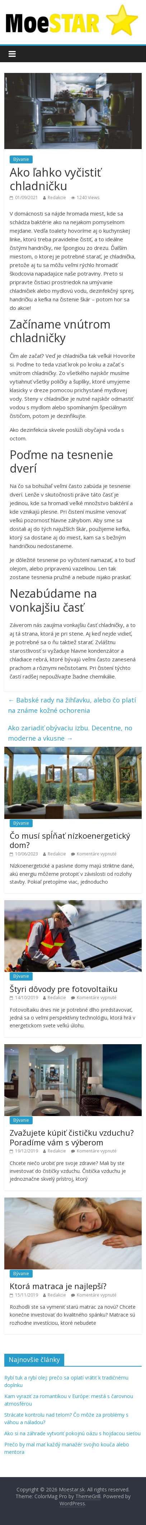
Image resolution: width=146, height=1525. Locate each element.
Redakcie (57, 197)
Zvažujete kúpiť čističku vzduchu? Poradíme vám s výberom (72, 1137)
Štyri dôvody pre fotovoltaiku (64, 988)
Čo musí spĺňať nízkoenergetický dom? (70, 840)
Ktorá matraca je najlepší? (58, 1285)
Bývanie (21, 159)
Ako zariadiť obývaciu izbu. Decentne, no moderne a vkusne (70, 733)
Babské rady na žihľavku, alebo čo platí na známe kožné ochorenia (72, 705)
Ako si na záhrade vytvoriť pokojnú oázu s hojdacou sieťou (72, 1433)
